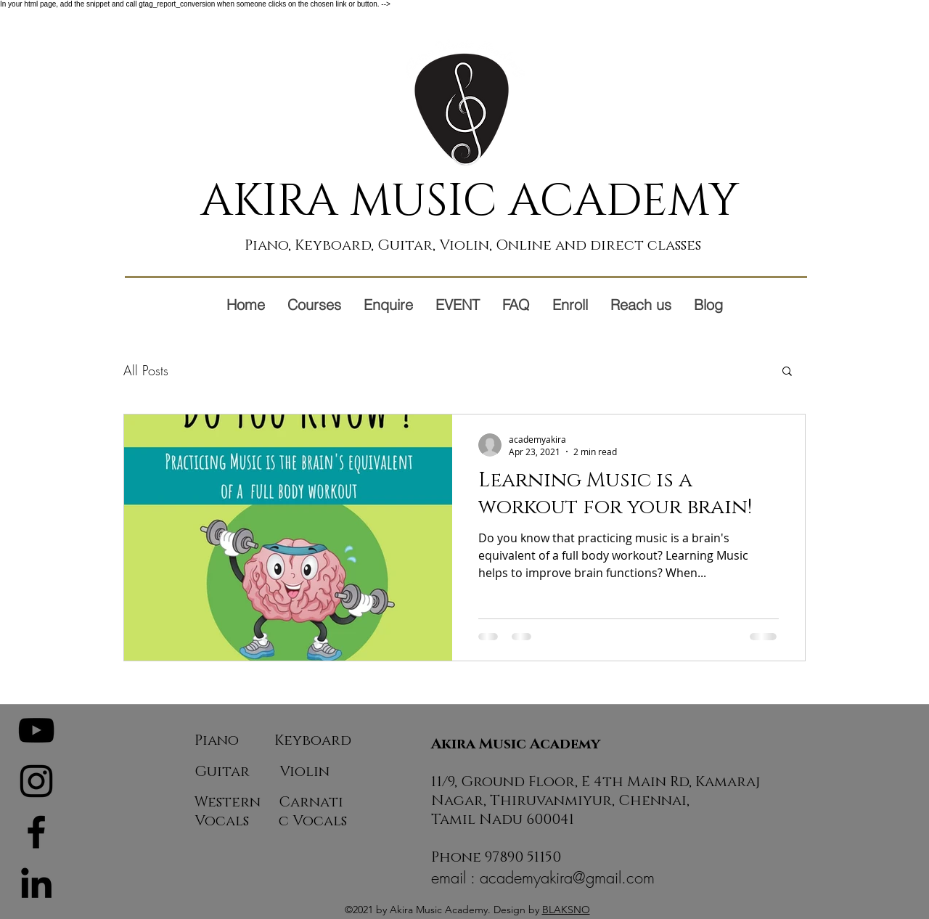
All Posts (145, 370)
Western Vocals (228, 811)
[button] (787, 372)
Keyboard (312, 740)
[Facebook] (36, 832)
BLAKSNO (566, 909)
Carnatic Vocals (313, 811)
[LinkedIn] (36, 882)
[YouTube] (36, 730)
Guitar (222, 771)
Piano (217, 740)
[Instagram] (36, 781)
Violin (304, 771)
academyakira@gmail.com (567, 878)
